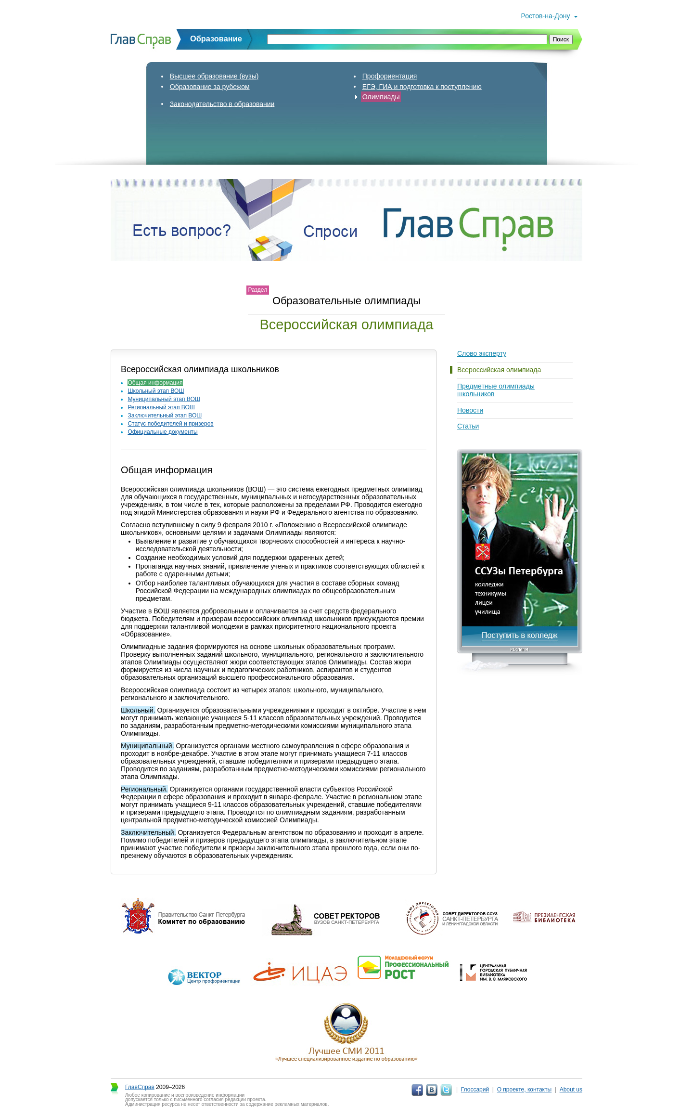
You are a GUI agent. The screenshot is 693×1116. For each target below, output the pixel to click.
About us (571, 1089)
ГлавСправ (139, 1087)
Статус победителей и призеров (170, 423)
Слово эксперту (481, 353)
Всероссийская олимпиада (499, 370)
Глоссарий (475, 1089)
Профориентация (389, 76)
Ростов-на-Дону (545, 16)
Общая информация (155, 382)
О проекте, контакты (524, 1089)
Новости (470, 410)
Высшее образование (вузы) (214, 76)
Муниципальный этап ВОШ (164, 399)
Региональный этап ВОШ (161, 407)
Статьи (468, 426)
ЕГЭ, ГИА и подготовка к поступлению (422, 86)
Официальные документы (162, 431)
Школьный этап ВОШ (156, 391)
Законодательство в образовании (222, 103)
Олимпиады (381, 97)
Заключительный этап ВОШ (165, 415)
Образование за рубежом (210, 86)
